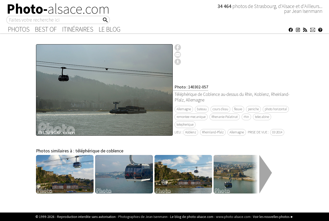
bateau (202, 109)
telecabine (262, 117)
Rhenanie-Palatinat (225, 117)
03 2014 (277, 132)
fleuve (238, 109)
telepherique (185, 124)
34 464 (224, 6)
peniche (253, 109)
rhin (246, 117)
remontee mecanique (191, 117)
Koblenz (190, 132)
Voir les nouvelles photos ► (273, 217)
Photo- (58, 8)
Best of (46, 29)
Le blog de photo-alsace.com (191, 217)
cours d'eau (220, 109)
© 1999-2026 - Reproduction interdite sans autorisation (75, 217)
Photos (19, 29)
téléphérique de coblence (99, 151)
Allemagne (184, 109)
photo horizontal (276, 109)
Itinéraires (77, 29)
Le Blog (110, 29)
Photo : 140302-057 (191, 86)
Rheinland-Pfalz (213, 132)
